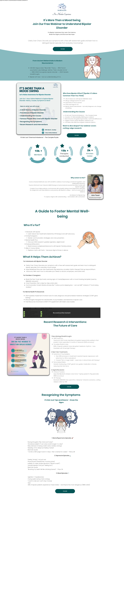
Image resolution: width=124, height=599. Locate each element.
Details (63, 49)
